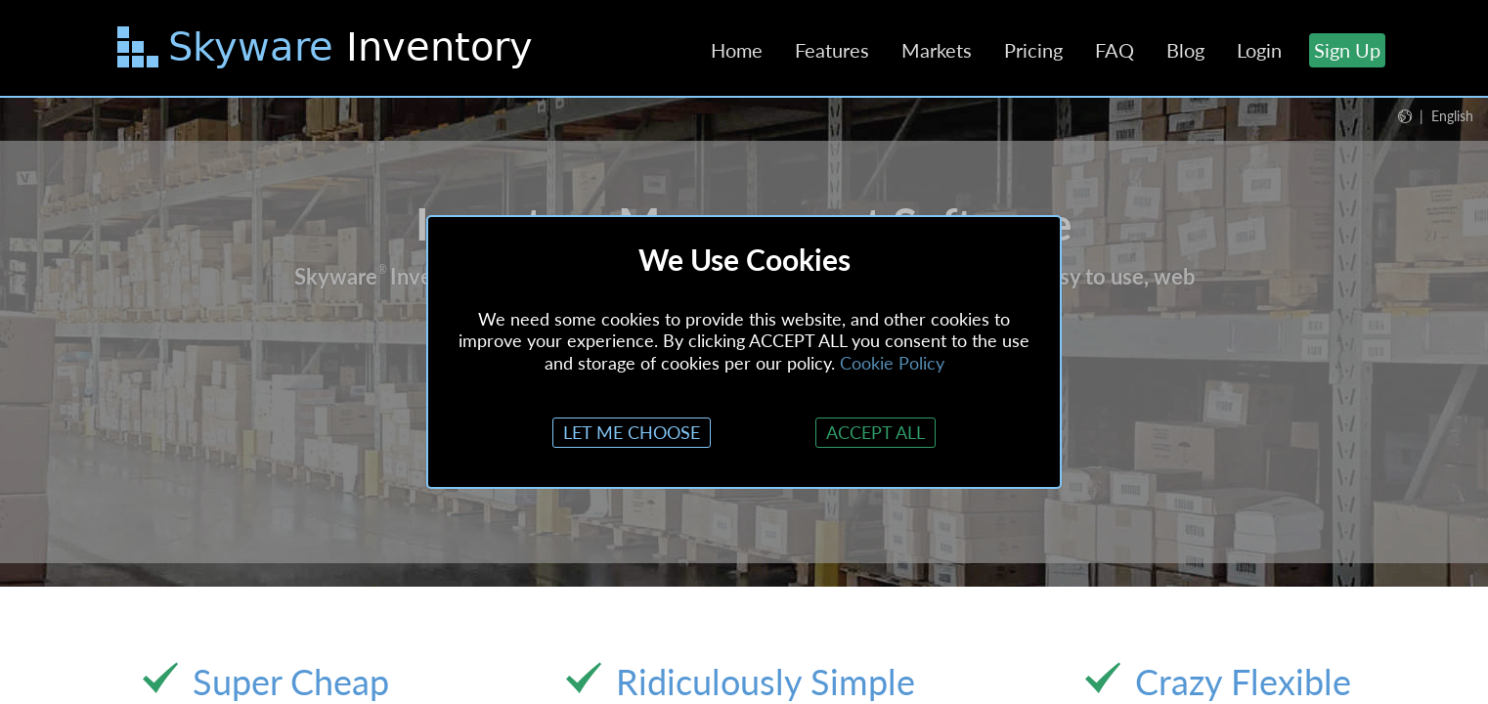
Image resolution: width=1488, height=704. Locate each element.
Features (832, 50)
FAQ (1114, 50)
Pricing (1033, 50)
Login (1259, 50)
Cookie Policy (892, 363)
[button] (1435, 115)
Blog (1185, 50)
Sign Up (1347, 50)
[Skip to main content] (327, 51)
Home (737, 50)
